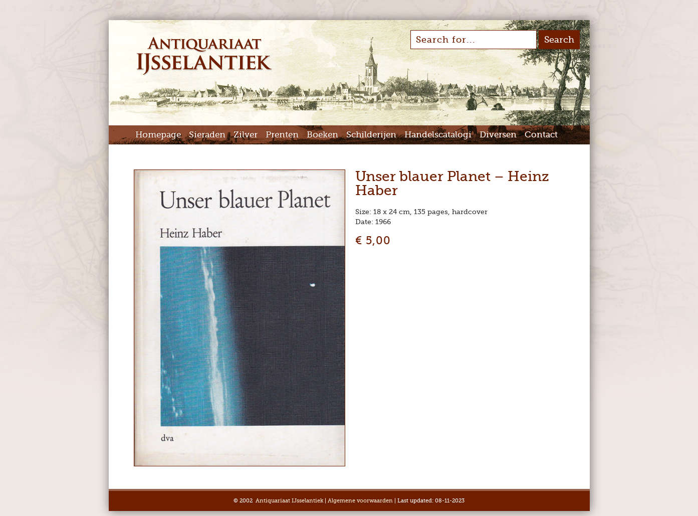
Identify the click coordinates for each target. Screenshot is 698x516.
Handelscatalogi (438, 134)
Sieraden (207, 134)
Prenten (282, 134)
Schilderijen (371, 134)
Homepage (158, 134)
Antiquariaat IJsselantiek (289, 500)
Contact (541, 134)
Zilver (246, 134)
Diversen (498, 134)
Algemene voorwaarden (360, 500)
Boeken (322, 134)
